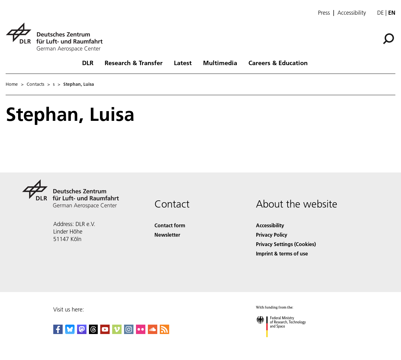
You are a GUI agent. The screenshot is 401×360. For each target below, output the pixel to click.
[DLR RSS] (164, 332)
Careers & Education (278, 63)
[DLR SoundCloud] (152, 332)
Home (12, 84)
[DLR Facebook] (58, 332)
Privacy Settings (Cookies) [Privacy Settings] (286, 244)
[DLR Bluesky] (70, 332)
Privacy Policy (271, 234)
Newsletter (167, 234)
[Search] (388, 38)
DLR (87, 63)
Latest (183, 63)
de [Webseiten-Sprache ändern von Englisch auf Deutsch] (380, 12)
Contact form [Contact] (169, 225)
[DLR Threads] (93, 332)
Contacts (35, 84)
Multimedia (220, 63)
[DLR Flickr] (140, 332)
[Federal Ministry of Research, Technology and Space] (286, 342)
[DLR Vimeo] (117, 332)
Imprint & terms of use (282, 253)
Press (324, 12)
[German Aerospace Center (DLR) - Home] (57, 37)
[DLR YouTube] (105, 332)
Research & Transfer (134, 63)
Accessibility (351, 12)
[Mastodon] (81, 332)
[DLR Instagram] (128, 332)
